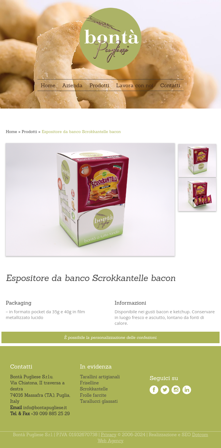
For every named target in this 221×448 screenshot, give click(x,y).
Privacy (108, 434)
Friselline (89, 383)
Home (11, 131)
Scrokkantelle (94, 389)
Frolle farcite (93, 395)
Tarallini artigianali (100, 376)
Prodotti (29, 131)
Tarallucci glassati (99, 401)
